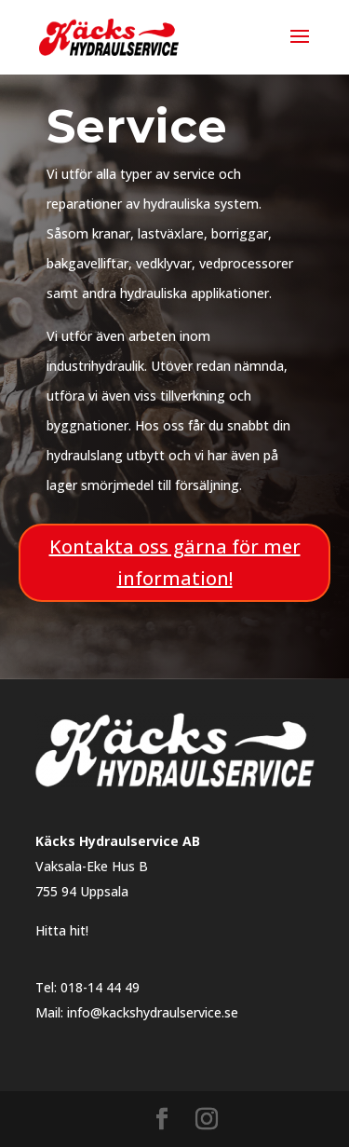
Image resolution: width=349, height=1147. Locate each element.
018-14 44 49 (100, 987)
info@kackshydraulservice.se (152, 1012)
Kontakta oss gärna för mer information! (175, 562)
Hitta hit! (61, 930)
